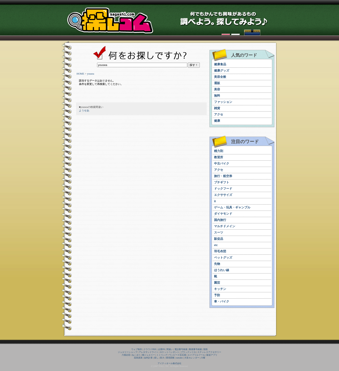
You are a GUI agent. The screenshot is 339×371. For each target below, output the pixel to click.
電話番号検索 (180, 349)
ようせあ (84, 110)
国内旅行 (220, 220)
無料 (217, 95)
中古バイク (221, 163)
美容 (217, 89)
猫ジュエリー (148, 355)
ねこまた (136, 355)
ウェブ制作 (136, 349)
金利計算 (148, 358)
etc (216, 245)
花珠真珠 (138, 358)
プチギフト (221, 182)
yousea (90, 73)
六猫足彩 (126, 355)
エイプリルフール (196, 355)
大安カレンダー (191, 358)
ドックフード (223, 188)
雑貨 (217, 108)
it (215, 201)
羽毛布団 (220, 251)
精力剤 (218, 151)
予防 (217, 295)
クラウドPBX (150, 349)
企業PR (161, 349)
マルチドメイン (224, 226)
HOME (80, 73)
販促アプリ (211, 355)
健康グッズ (221, 70)
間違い (169, 349)
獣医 (205, 349)
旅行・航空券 (223, 176)
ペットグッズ (223, 257)
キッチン (220, 289)
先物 (217, 263)
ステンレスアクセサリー (209, 352)
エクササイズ (223, 195)
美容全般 (220, 76)
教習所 (218, 157)
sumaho (179, 358)
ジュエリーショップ (127, 352)
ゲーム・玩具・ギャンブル (232, 207)
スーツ (218, 232)
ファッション (223, 102)
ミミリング (162, 355)
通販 (217, 83)
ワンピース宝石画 (177, 355)
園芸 (217, 282)
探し (156, 358)
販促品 (218, 238)
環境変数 (170, 358)
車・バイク (221, 301)
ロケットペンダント (169, 352)
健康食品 (220, 64)
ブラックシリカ (188, 352)
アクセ (218, 114)
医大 (162, 358)
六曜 (203, 358)
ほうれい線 (221, 270)
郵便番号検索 (195, 349)
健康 (217, 120)
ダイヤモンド (223, 213)
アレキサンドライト (148, 352)
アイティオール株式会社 (169, 363)
